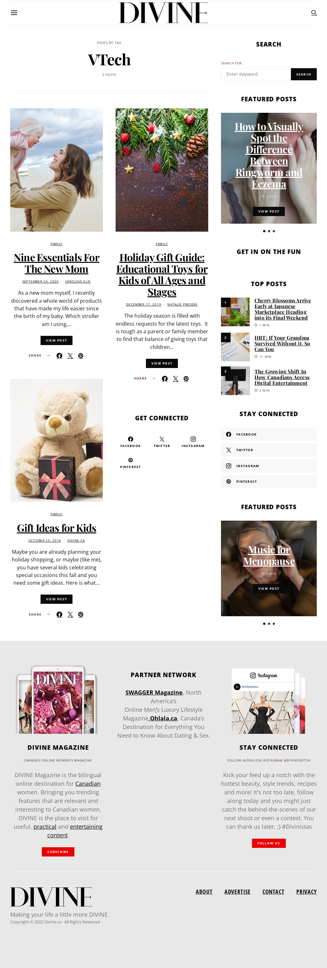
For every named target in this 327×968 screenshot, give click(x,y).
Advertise (237, 891)
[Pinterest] (130, 462)
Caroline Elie (78, 281)
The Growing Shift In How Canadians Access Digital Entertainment (282, 377)
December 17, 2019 (143, 304)
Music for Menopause (269, 554)
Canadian (88, 783)
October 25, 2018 (44, 540)
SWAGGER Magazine (154, 692)
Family (56, 244)
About (204, 891)
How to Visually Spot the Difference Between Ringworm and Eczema (269, 154)
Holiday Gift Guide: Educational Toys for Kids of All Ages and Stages (162, 274)
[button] (264, 231)
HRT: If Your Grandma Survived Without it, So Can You (282, 343)
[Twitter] (162, 441)
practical (45, 826)
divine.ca (76, 540)
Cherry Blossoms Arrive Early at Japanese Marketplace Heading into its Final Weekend (283, 309)
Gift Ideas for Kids (56, 527)
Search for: (232, 63)
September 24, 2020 (40, 281)
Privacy (306, 891)
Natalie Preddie (182, 304)
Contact (273, 891)
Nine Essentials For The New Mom (56, 262)
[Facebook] (130, 441)
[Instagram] (193, 441)
